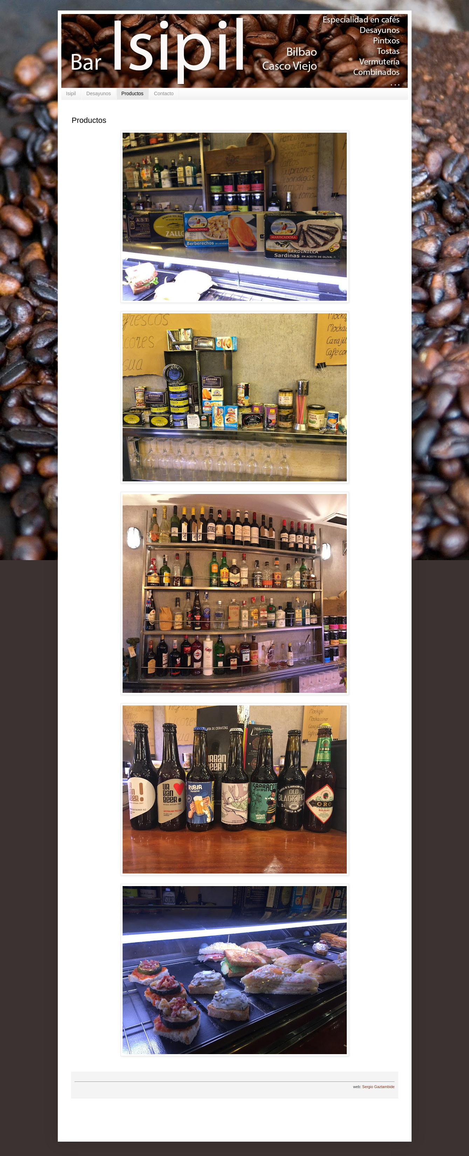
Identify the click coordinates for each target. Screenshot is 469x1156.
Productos (133, 93)
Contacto (164, 93)
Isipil (71, 93)
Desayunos (99, 93)
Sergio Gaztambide (378, 1087)
